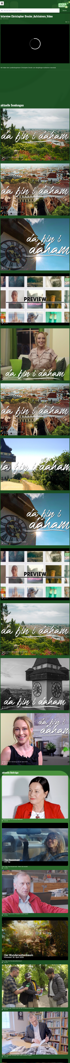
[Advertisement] (35, 87)
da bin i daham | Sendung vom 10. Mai (13, 212)
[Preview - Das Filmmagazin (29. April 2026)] (35, 574)
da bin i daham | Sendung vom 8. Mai (12, 267)
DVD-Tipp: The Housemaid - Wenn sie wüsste (15, 866)
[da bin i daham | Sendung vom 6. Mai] (35, 354)
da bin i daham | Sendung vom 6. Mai (12, 377)
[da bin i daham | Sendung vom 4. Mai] (35, 409)
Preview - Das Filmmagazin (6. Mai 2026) (13, 322)
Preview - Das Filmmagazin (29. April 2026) (14, 597)
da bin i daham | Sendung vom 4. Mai (12, 432)
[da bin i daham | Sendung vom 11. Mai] (35, 134)
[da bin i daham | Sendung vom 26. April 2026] (35, 739)
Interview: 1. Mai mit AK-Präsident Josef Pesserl (15, 914)
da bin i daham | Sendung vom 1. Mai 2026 (14, 542)
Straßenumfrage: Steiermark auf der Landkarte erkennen (18, 1008)
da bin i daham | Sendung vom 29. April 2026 (15, 652)
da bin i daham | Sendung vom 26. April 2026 (15, 762)
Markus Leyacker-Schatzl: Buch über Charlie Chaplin (17, 1055)
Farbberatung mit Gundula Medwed (12, 819)
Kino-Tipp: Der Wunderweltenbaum (12, 961)
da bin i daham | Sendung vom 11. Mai (12, 157)
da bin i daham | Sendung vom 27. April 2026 (14, 707)
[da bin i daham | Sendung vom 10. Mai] (35, 189)
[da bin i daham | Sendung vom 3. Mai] (35, 464)
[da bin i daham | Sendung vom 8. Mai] (35, 244)
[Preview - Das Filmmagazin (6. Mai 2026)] (35, 299)
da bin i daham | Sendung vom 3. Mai (12, 487)
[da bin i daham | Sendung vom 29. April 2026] (35, 629)
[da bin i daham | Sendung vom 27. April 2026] (35, 684)
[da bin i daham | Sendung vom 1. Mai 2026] (35, 519)
